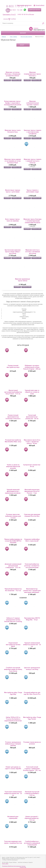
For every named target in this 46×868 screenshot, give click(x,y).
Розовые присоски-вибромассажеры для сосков (13, 516)
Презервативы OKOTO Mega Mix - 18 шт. (32, 619)
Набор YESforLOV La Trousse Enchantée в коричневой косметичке (13, 719)
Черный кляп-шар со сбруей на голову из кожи (32, 392)
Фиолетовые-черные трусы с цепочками (12, 191)
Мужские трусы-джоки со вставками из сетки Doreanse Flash (12, 161)
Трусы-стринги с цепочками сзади (32, 191)
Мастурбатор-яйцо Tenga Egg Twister (32, 718)
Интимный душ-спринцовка (13, 817)
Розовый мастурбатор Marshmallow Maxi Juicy (13, 441)
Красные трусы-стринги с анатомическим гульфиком (32, 132)
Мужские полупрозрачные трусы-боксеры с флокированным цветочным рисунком (32, 74)
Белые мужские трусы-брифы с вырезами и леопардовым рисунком (12, 103)
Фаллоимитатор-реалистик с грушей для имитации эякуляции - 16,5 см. (32, 590)
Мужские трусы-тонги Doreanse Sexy (12, 131)
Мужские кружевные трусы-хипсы (22, 280)
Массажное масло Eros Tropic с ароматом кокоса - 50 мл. (32, 441)
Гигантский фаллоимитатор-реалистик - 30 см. (32, 416)
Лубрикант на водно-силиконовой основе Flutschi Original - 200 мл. (32, 367)
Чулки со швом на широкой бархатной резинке (13, 466)
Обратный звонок (34, 9)
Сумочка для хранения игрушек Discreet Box (32, 515)
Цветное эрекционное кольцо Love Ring (32, 668)
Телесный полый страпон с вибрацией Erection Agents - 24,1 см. (32, 768)
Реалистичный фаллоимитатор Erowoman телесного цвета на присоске (13, 416)
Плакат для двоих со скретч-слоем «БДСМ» (13, 768)
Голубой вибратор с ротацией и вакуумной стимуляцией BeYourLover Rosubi (32, 843)
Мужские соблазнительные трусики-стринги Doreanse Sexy (32, 103)
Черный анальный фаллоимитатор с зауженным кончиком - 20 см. (13, 491)
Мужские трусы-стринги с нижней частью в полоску (32, 161)
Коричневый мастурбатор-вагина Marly (13, 644)
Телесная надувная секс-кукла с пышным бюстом (13, 842)
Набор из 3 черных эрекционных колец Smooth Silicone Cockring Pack (13, 619)
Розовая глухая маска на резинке (32, 743)
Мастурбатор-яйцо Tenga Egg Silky (13, 693)
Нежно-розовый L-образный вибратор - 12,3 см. (32, 818)
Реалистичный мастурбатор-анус (13, 366)
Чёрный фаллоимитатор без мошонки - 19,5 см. (13, 589)
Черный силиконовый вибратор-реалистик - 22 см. (32, 644)
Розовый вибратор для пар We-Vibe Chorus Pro (32, 693)
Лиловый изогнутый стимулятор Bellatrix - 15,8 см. (32, 793)
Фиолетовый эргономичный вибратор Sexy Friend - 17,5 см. (13, 392)
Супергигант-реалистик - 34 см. (32, 465)
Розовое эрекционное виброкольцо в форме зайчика (13, 743)
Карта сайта (5, 863)
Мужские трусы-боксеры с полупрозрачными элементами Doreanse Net (32, 220)
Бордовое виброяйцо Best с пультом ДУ (32, 540)
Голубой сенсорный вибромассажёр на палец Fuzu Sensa (13, 669)
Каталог (23, 33)
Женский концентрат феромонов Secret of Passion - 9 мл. (32, 491)
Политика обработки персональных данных (13, 866)
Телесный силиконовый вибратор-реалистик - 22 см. (13, 793)
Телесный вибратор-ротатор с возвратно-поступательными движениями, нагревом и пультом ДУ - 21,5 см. (32, 565)
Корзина (36, 28)
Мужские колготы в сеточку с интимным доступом (32, 251)
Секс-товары (13, 36)
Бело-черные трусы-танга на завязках (12, 220)
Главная (4, 36)
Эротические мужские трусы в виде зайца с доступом (13, 251)
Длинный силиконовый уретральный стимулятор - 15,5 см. (13, 565)
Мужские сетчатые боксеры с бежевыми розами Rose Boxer (12, 74)
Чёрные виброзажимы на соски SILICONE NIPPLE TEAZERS (13, 541)
